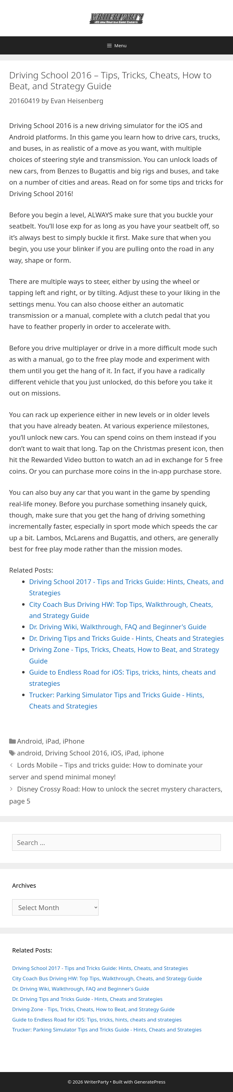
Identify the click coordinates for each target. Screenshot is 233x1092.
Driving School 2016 (76, 752)
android (29, 752)
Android (29, 740)
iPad (52, 740)
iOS (116, 752)
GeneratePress (149, 1082)
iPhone (74, 740)
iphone (153, 752)
